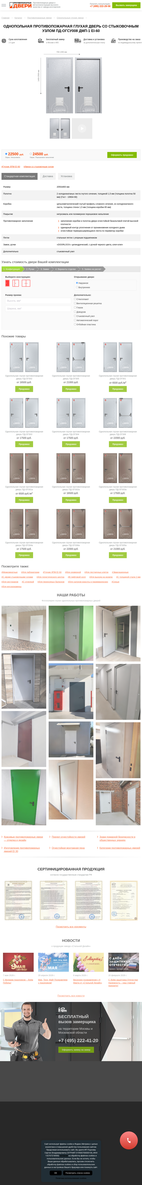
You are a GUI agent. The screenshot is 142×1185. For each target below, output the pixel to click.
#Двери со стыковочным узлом (39, 166)
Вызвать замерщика (126, 5)
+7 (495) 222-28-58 (100, 6)
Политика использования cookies (71, 1178)
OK (55, 1173)
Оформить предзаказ (122, 155)
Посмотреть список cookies (78, 1173)
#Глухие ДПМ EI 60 (10, 166)
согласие (64, 1155)
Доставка (48, 176)
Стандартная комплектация (19, 176)
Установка (66, 176)
